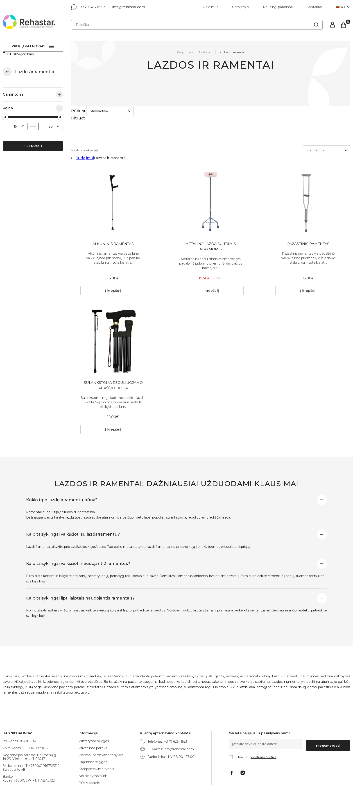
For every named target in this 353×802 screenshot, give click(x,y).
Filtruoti (32, 141)
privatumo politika (263, 742)
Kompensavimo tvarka (96, 756)
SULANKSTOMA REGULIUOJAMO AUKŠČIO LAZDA (113, 368)
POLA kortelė (89, 770)
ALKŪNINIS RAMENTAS (113, 224)
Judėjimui (7, 67)
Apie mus (210, 7)
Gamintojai (240, 7)
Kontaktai (314, 7)
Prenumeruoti (328, 731)
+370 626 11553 (92, 7)
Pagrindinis (185, 52)
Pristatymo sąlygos (94, 728)
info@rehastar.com (128, 7)
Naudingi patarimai (278, 7)
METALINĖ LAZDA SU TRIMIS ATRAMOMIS (210, 227)
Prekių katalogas (28, 46)
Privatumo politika (93, 735)
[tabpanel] (113, 183)
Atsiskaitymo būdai (93, 763)
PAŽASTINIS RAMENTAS (308, 224)
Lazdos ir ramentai (231, 52)
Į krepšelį (113, 273)
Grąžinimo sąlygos (93, 749)
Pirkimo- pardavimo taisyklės (101, 742)
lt (341, 7)
